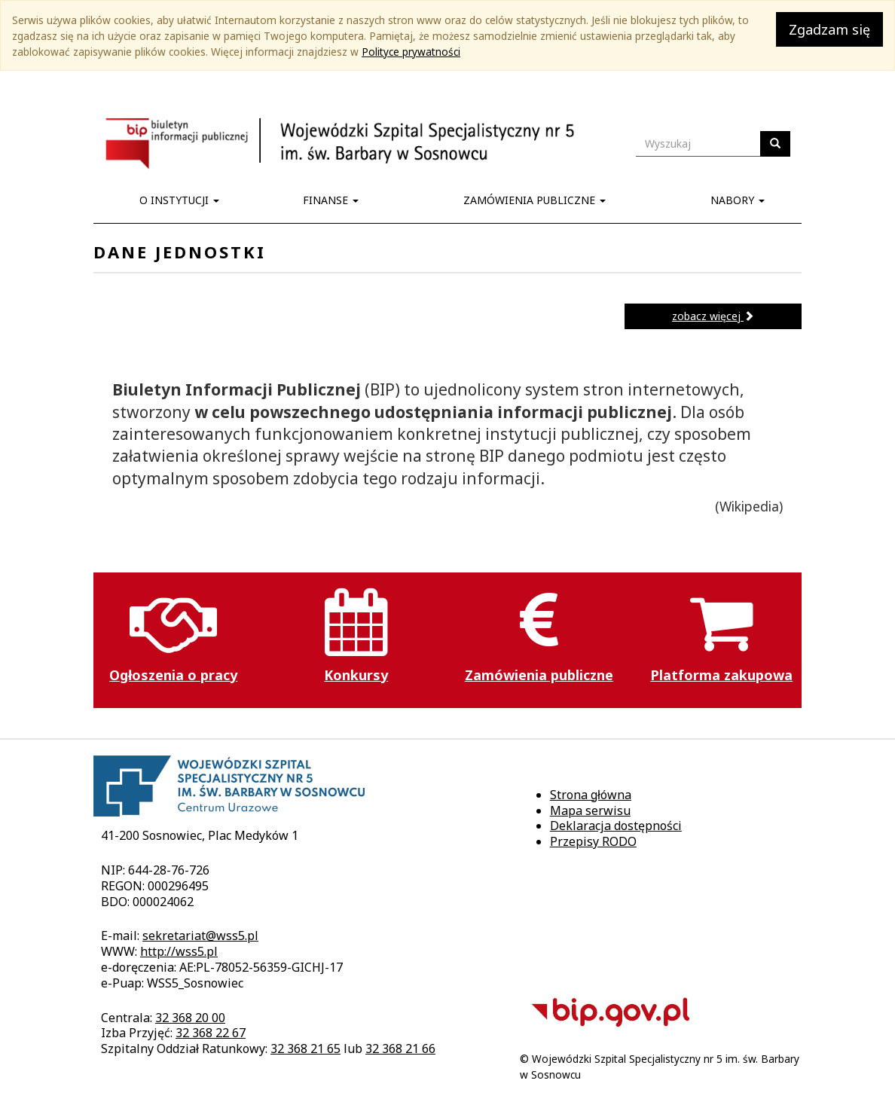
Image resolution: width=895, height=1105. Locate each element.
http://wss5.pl (179, 951)
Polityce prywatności (411, 51)
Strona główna (590, 794)
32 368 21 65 (305, 1048)
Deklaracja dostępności (616, 825)
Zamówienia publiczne (534, 200)
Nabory (737, 200)
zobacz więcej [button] (713, 316)
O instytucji (179, 200)
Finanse (331, 200)
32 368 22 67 (211, 1032)
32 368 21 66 (400, 1048)
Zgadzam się (829, 29)
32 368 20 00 (190, 1017)
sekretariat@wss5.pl (200, 935)
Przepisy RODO (593, 841)
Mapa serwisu (590, 810)
